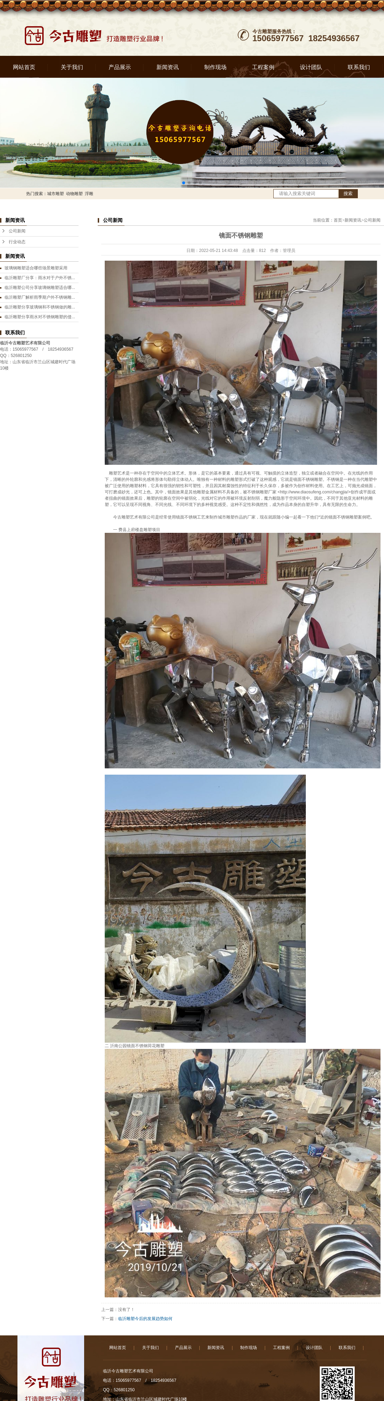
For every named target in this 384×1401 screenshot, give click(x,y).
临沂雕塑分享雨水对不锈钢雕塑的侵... (40, 316)
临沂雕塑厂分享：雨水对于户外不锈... (40, 277)
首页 (338, 220)
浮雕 (89, 193)
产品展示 (120, 67)
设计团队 (311, 67)
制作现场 (215, 67)
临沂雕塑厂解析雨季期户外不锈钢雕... (40, 297)
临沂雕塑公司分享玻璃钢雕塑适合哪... (40, 287)
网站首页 (24, 67)
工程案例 (263, 67)
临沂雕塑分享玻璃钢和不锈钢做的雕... (40, 307)
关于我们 (72, 67)
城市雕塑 (55, 193)
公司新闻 (17, 231)
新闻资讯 (167, 67)
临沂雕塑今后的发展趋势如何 (145, 1318)
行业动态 (17, 241)
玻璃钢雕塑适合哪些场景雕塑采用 (36, 268)
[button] (183, 182)
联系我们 (359, 67)
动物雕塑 (74, 193)
